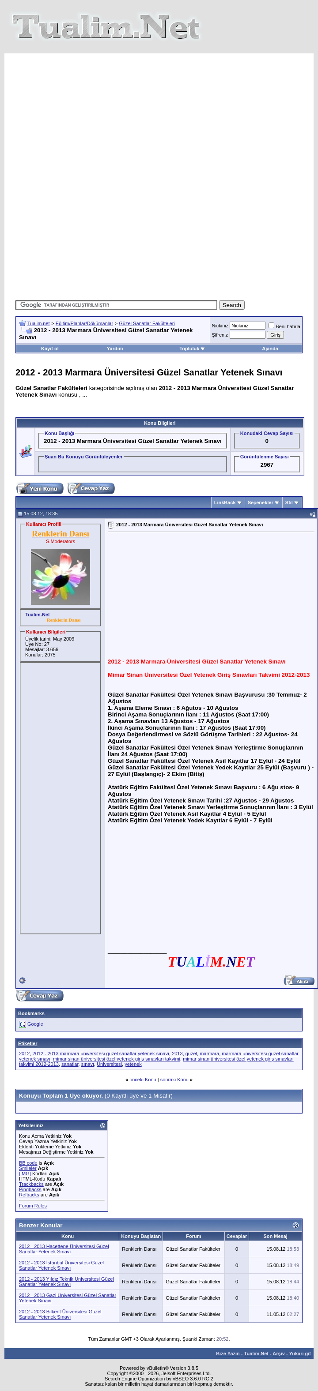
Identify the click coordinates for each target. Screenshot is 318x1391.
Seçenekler (260, 502)
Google (35, 1024)
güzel (191, 1053)
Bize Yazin (228, 1353)
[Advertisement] (165, 115)
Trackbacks (31, 1184)
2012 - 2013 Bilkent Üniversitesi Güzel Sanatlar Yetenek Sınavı (60, 1314)
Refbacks (29, 1194)
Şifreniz (220, 334)
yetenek (133, 1064)
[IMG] (25, 1173)
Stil (289, 502)
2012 (24, 1053)
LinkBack (225, 502)
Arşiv (279, 1353)
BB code (28, 1163)
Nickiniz (220, 325)
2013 (177, 1053)
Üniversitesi (109, 1064)
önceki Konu (142, 1079)
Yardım (115, 348)
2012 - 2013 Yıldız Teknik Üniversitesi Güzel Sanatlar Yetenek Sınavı (66, 1281)
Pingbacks (30, 1189)
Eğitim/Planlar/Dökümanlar (84, 323)
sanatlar (70, 1064)
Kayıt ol (50, 348)
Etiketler (27, 1043)
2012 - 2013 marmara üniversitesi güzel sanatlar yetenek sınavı (101, 1053)
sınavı (87, 1064)
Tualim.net (38, 323)
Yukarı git (300, 1353)
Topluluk (192, 348)
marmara (209, 1053)
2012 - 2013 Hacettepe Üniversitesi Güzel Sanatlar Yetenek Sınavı (64, 1249)
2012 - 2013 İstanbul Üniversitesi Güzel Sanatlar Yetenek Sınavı (61, 1265)
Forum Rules (33, 1205)
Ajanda (270, 348)
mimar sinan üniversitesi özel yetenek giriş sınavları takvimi (116, 1058)
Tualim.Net (256, 1353)
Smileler (28, 1168)
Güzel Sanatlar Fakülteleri (147, 323)
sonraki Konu (174, 1079)
